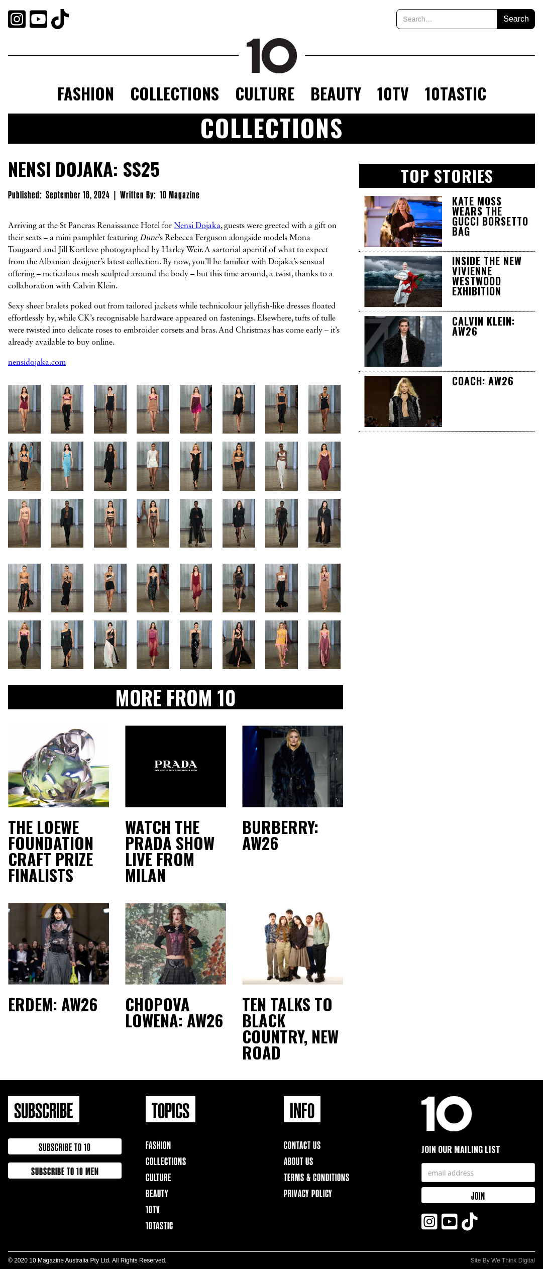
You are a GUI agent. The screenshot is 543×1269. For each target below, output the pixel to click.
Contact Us (302, 1144)
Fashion (85, 93)
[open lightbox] (25, 409)
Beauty (335, 93)
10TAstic (159, 1224)
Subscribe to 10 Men (65, 1170)
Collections (174, 93)
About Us (298, 1160)
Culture (264, 93)
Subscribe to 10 (65, 1146)
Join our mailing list (460, 1149)
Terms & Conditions (317, 1176)
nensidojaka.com (37, 363)
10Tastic (455, 93)
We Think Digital (513, 1260)
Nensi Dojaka (197, 226)
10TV (393, 93)
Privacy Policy (308, 1192)
